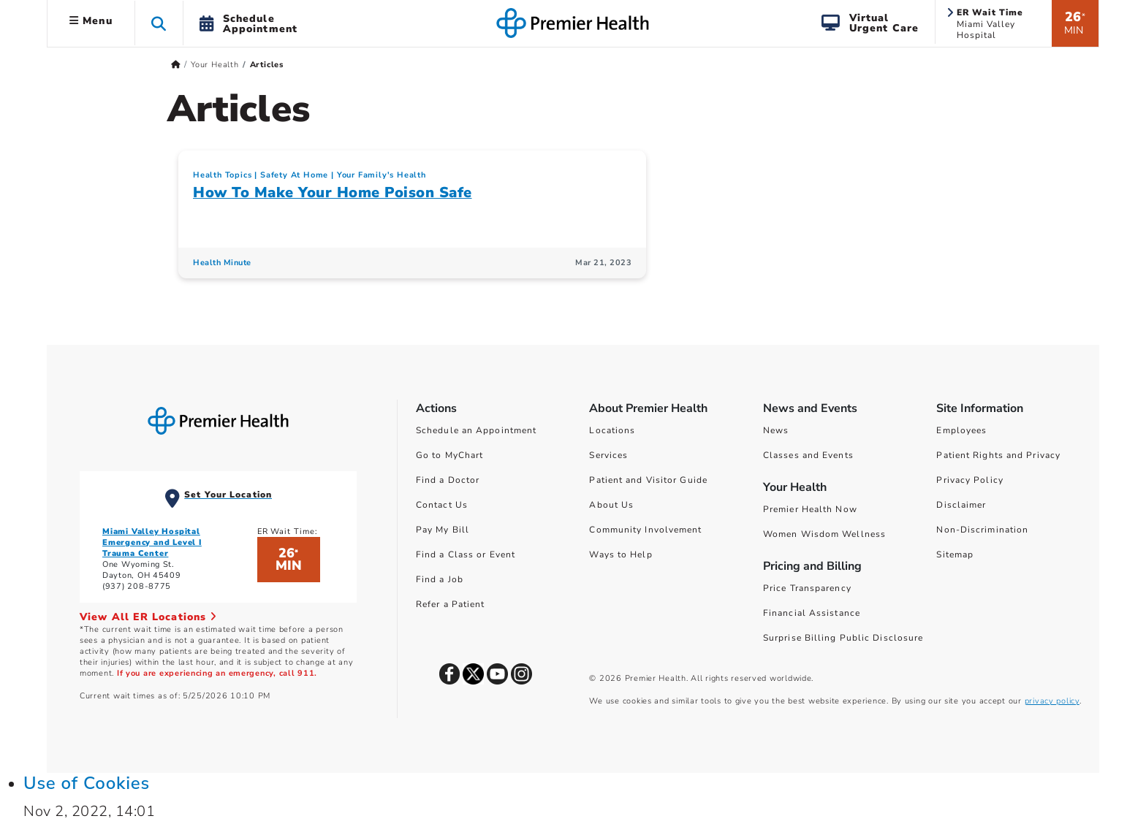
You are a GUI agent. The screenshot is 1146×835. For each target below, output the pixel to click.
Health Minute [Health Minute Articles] (222, 262)
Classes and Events (808, 455)
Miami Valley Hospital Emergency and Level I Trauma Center (152, 542)
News (776, 430)
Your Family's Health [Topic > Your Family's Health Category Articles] (381, 174)
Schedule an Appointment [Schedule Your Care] (476, 430)
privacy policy (1052, 700)
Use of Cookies (86, 783)
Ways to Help (620, 554)
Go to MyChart (449, 455)
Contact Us (442, 505)
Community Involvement (645, 529)
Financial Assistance (811, 613)
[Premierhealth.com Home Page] (176, 64)
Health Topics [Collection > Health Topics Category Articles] (222, 174)
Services (608, 455)
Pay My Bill (442, 529)
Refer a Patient (450, 604)
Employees (961, 430)
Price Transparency (807, 588)
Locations (612, 430)
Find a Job (439, 579)
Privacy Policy (969, 480)
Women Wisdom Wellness (824, 534)
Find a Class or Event (465, 554)
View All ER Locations (148, 617)
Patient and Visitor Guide (648, 480)
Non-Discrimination (982, 529)
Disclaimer (961, 505)
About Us (611, 505)
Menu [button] (91, 21)
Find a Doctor (447, 480)
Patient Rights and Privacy (998, 455)
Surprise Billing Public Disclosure (843, 638)
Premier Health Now (810, 509)
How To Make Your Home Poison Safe (332, 192)
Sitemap (955, 554)
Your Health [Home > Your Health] (215, 64)
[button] (158, 23)
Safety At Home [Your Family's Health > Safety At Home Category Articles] (294, 174)
